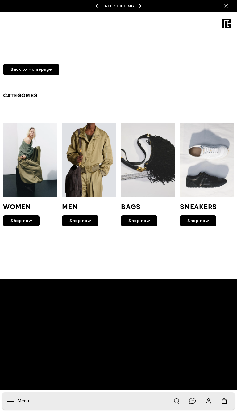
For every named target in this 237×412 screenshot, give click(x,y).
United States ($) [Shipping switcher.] (167, 379)
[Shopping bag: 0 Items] (225, 404)
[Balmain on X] (132, 281)
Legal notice (168, 358)
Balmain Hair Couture (139, 365)
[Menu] (18, 401)
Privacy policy (198, 358)
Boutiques (42, 358)
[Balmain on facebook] (91, 281)
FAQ (72, 365)
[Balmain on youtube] (105, 281)
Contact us (52, 365)
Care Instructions (97, 365)
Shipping (122, 358)
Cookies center (22, 365)
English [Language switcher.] (223, 379)
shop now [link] (21, 221)
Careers (143, 358)
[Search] (176, 401)
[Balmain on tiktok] (146, 281)
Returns (101, 358)
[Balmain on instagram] (119, 281)
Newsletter (17, 358)
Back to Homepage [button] (31, 69)
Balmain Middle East (184, 365)
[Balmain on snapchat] (79, 281)
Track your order (73, 358)
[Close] (226, 6)
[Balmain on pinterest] (158, 281)
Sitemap (216, 365)
